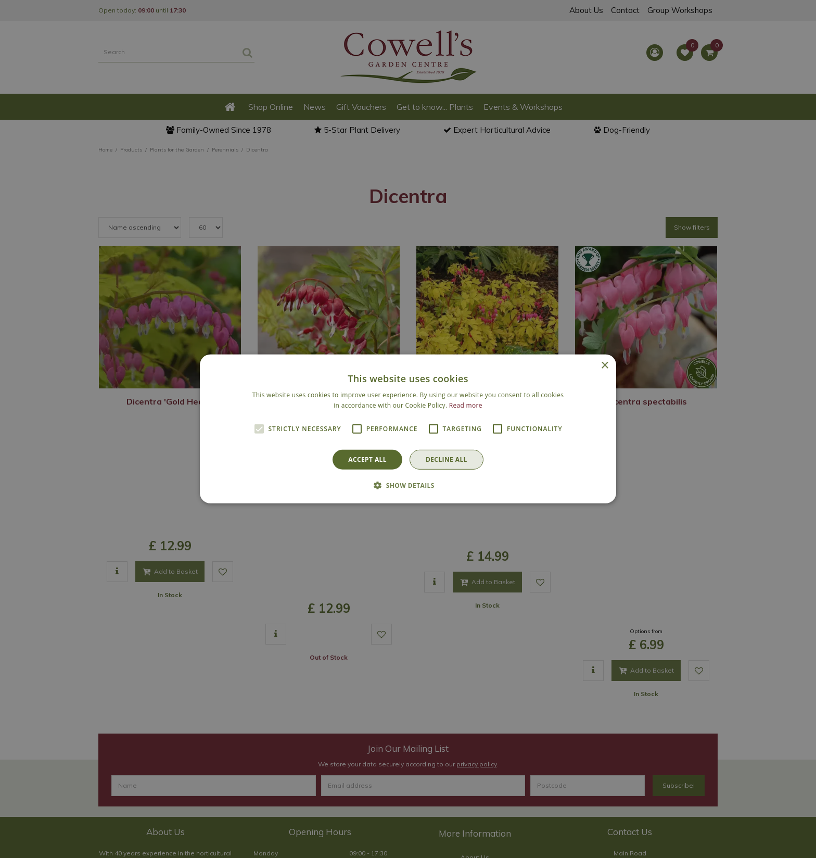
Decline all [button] (446, 459)
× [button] (604, 366)
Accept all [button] (367, 459)
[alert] (408, 429)
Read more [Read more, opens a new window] (465, 405)
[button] (408, 485)
